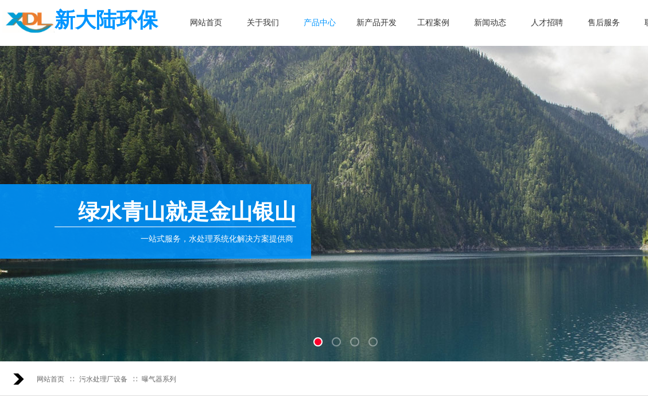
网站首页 (50, 379)
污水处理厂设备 (103, 379)
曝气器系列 (159, 379)
